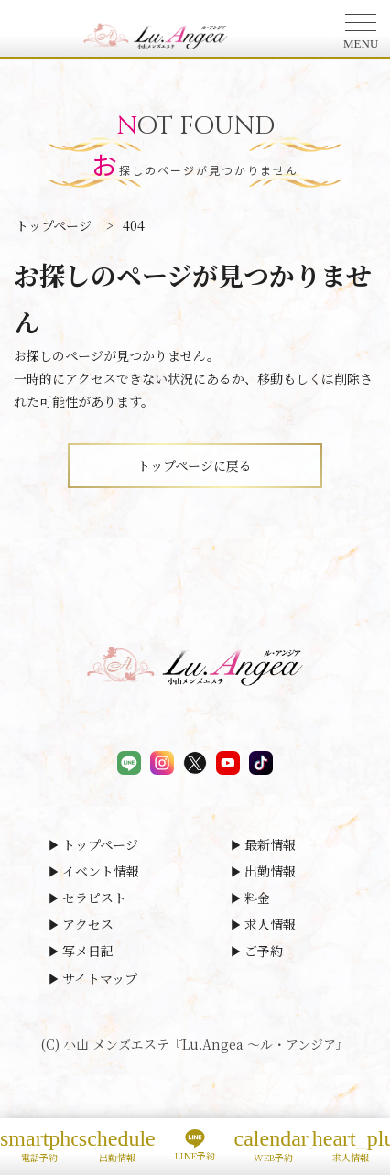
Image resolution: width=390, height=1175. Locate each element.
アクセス (88, 924)
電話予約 (39, 1145)
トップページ (100, 844)
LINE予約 (194, 1145)
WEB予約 (273, 1145)
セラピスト (94, 897)
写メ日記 (88, 950)
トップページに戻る (194, 465)
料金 (257, 897)
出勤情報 (270, 871)
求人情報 (270, 924)
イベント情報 (100, 871)
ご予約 (263, 950)
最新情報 (270, 844)
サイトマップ (99, 978)
